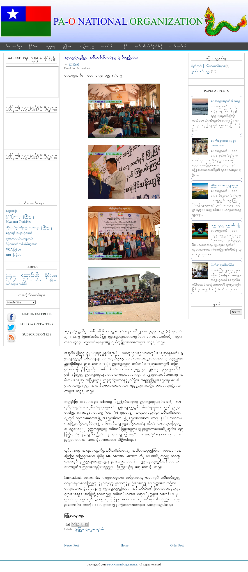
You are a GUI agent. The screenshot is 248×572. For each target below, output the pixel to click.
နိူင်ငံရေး (34, 46)
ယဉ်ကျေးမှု (87, 46)
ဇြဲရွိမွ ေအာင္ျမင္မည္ (224, 185)
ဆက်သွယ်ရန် (177, 46)
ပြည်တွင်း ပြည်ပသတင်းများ (25, 280)
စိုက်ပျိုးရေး (11, 275)
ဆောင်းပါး (107, 46)
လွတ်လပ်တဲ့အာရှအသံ (19, 238)
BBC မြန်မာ (13, 255)
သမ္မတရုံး (11, 210)
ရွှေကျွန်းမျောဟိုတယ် (19, 232)
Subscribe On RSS (36, 334)
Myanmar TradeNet (18, 221)
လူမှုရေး (51, 46)
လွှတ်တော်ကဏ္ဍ (200, 71)
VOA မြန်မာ (13, 249)
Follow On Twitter (36, 324)
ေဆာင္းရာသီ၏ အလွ (225, 101)
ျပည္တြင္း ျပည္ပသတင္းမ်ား (89, 529)
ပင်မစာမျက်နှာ (12, 46)
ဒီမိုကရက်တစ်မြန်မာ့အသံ (21, 244)
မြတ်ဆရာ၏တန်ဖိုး (222, 265)
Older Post (177, 545)
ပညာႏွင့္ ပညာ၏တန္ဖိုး (226, 225)
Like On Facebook (37, 314)
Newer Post (71, 545)
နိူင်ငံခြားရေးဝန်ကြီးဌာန (20, 216)
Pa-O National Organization (122, 564)
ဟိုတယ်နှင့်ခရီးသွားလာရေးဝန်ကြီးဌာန (29, 227)
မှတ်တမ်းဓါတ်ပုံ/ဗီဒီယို (148, 46)
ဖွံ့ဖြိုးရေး (68, 46)
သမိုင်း (124, 46)
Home (125, 545)
